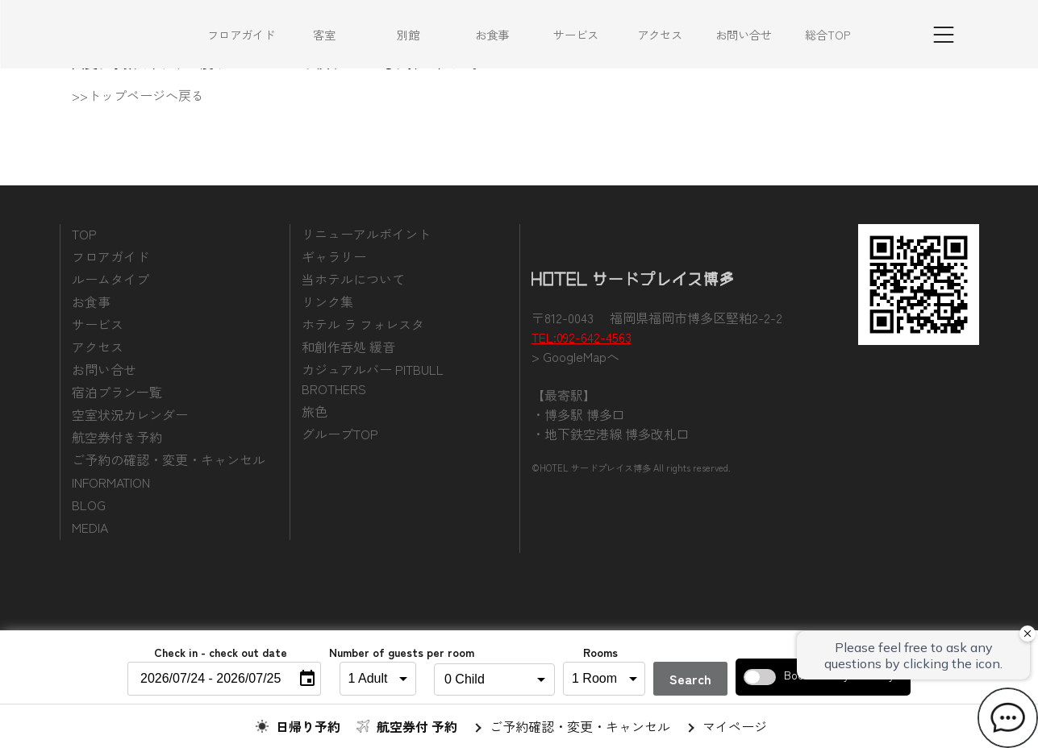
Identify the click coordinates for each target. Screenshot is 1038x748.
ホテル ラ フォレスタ (363, 324)
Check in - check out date (220, 652)
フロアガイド (241, 34)
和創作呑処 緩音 (348, 346)
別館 (408, 34)
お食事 (492, 34)
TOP (84, 233)
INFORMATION (111, 482)
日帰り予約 (308, 726)
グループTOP (340, 433)
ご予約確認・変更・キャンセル (580, 726)
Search (690, 678)
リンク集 (327, 301)
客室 (324, 34)
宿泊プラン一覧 (117, 391)
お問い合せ (743, 34)
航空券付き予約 (117, 437)
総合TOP (827, 34)
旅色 (314, 411)
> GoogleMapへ (575, 356)
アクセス (659, 34)
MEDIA (90, 527)
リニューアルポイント (366, 233)
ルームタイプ (110, 279)
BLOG (89, 504)
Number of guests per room (373, 652)
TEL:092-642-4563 (582, 337)
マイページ (734, 726)
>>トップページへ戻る (138, 95)
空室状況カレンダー (130, 414)
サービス (575, 34)
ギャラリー (334, 256)
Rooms (600, 652)
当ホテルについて (353, 279)
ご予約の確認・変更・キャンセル (168, 459)
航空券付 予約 (417, 726)
